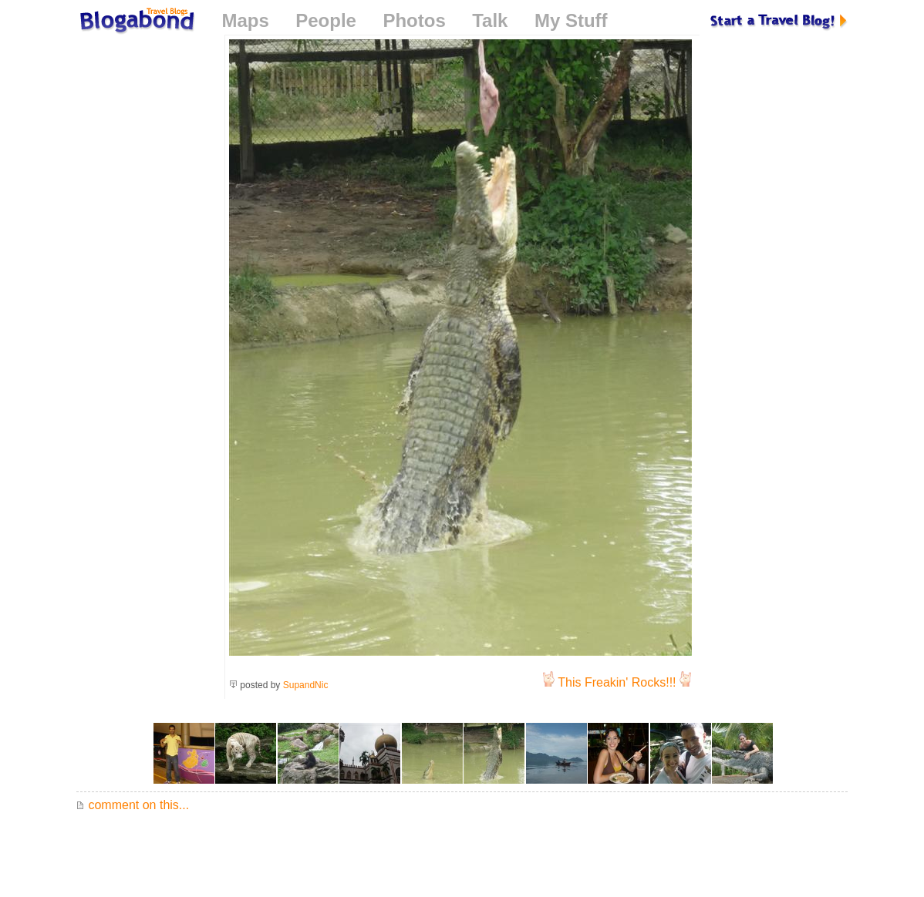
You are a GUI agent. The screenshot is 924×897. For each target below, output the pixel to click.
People (325, 20)
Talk (490, 20)
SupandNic (306, 685)
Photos (414, 20)
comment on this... (132, 804)
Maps (244, 20)
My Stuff (571, 20)
